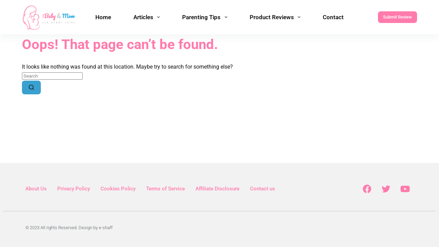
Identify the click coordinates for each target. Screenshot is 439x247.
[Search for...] (52, 76)
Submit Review (397, 17)
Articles (148, 17)
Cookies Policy (117, 189)
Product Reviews (276, 17)
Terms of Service (165, 189)
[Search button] (31, 87)
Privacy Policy (73, 189)
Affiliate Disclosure (217, 189)
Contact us (262, 189)
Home (103, 17)
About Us (36, 189)
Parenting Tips (206, 17)
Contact (333, 17)
